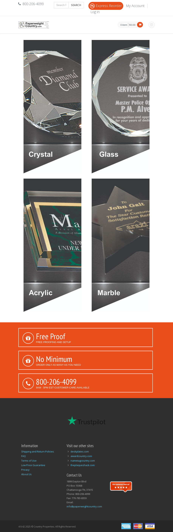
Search (76, 5)
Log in (95, 11)
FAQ (23, 456)
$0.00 (132, 25)
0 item (123, 25)
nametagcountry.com (83, 460)
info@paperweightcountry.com (84, 506)
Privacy (25, 469)
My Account (135, 5)
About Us (26, 474)
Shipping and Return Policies (37, 451)
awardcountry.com (81, 456)
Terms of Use (29, 460)
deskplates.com (80, 451)
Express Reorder (106, 5)
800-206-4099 (56, 381)
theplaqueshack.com (83, 465)
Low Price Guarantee (33, 465)
